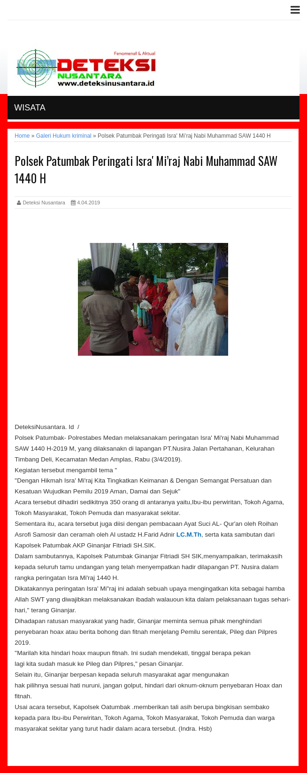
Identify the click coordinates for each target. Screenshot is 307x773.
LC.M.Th (189, 534)
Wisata (29, 107)
